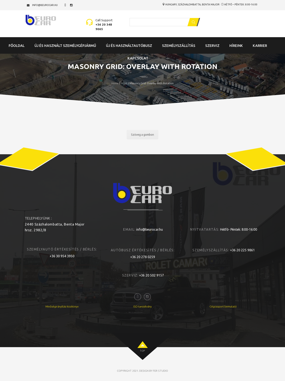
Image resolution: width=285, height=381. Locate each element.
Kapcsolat (138, 58)
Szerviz (212, 45)
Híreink (236, 45)
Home (115, 83)
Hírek (124, 83)
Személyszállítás (178, 45)
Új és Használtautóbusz (129, 45)
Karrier (260, 45)
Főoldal (17, 45)
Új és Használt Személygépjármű (65, 45)
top (142, 350)
